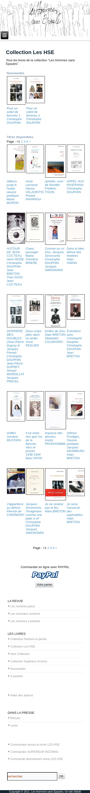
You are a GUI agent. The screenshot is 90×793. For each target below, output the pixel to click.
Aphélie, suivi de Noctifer (54, 183)
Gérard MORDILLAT (15, 372)
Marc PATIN (34, 458)
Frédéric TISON (50, 190)
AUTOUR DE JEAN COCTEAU (14, 252)
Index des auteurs (21, 695)
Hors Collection (20, 654)
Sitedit (77, 791)
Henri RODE (15, 259)
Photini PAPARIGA (33, 197)
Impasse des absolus (54, 434)
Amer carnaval (31, 183)
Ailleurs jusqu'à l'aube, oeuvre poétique (13, 188)
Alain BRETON (55, 334)
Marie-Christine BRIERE (32, 259)
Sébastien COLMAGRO (54, 340)
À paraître (16, 676)
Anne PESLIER (32, 343)
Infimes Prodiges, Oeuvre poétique (73, 438)
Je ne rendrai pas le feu (54, 505)
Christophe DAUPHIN (14, 120)
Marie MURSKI (13, 201)
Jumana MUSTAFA (14, 438)
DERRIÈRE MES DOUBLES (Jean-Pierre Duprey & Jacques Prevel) (15, 341)
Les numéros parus (22, 606)
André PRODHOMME (55, 442)
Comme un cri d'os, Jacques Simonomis (54, 252)
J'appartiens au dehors (15, 505)
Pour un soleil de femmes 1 (13, 111)
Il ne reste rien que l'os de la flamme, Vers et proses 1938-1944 (34, 443)
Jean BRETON (13, 271)
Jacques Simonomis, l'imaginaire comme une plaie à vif (34, 511)
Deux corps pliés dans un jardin (34, 334)
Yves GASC (15, 277)
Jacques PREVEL (13, 379)
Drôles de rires (55, 331)
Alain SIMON (72, 261)
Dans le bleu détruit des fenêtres (75, 252)
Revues (15, 718)
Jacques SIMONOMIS (54, 268)
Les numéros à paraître (25, 621)
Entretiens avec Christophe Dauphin (74, 336)
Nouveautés (18, 668)
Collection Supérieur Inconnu (28, 661)
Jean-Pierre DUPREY (15, 365)
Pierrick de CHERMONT (16, 513)
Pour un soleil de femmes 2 (33, 111)
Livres (14, 725)
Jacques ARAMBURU (75, 449)
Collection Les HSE (22, 646)
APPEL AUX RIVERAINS (75, 183)
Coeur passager (32, 250)
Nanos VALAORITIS (35, 190)
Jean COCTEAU (14, 282)
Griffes (11, 433)
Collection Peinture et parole (28, 639)
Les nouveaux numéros (25, 613)
